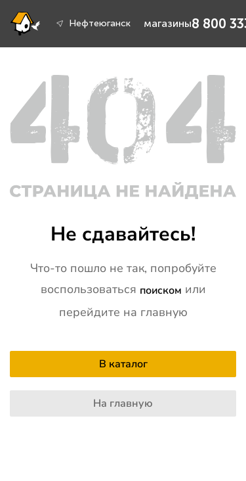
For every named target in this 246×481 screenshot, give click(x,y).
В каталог (123, 364)
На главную (123, 403)
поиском (161, 290)
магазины (168, 23)
